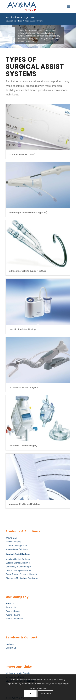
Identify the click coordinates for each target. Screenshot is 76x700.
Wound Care (11, 538)
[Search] (61, 6)
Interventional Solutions (16, 549)
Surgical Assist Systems (20, 17)
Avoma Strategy (13, 611)
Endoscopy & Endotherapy (18, 566)
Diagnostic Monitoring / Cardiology (22, 578)
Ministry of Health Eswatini (18, 673)
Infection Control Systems (18, 559)
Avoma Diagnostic (14, 618)
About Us (10, 603)
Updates (9, 644)
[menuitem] (61, 6)
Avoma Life (11, 607)
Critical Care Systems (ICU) (19, 570)
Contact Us (11, 648)
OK (30, 694)
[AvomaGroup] (31, 6)
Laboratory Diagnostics (16, 545)
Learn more (45, 694)
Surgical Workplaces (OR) (18, 563)
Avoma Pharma (13, 615)
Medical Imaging (13, 541)
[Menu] (68, 6)
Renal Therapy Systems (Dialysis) (21, 574)
